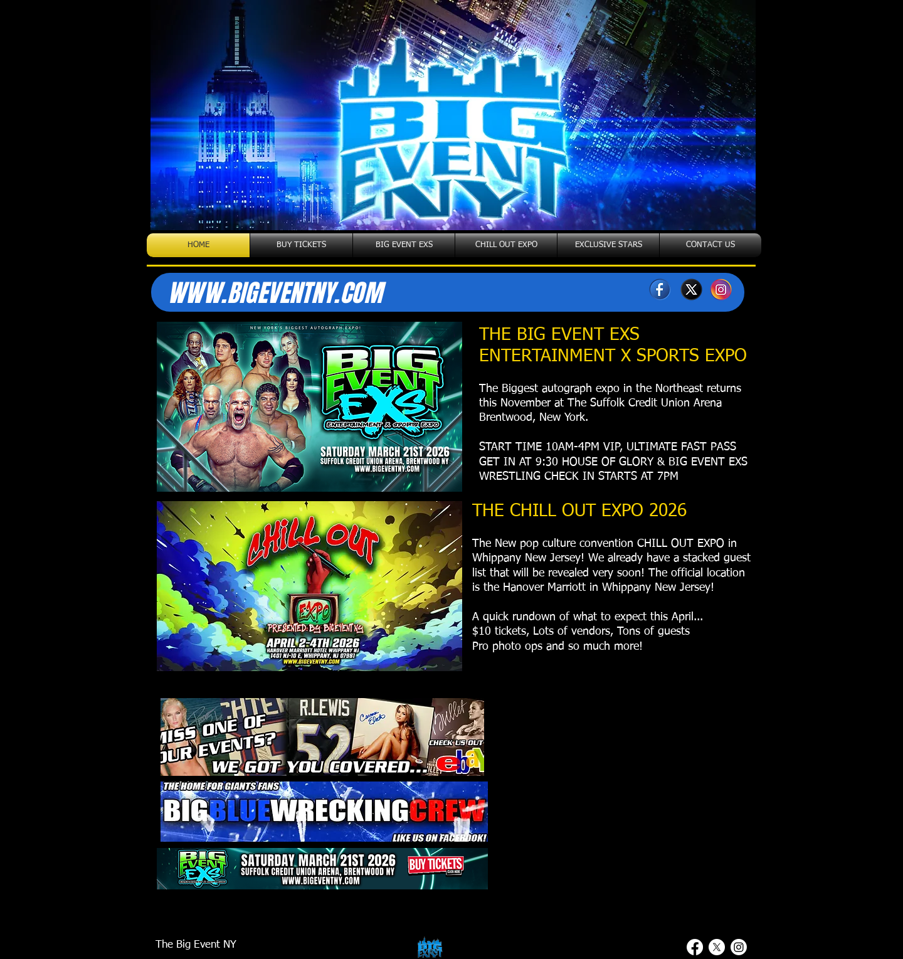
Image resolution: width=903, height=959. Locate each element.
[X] (691, 289)
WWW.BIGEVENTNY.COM (274, 293)
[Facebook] (660, 289)
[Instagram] (721, 289)
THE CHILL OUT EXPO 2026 (579, 511)
